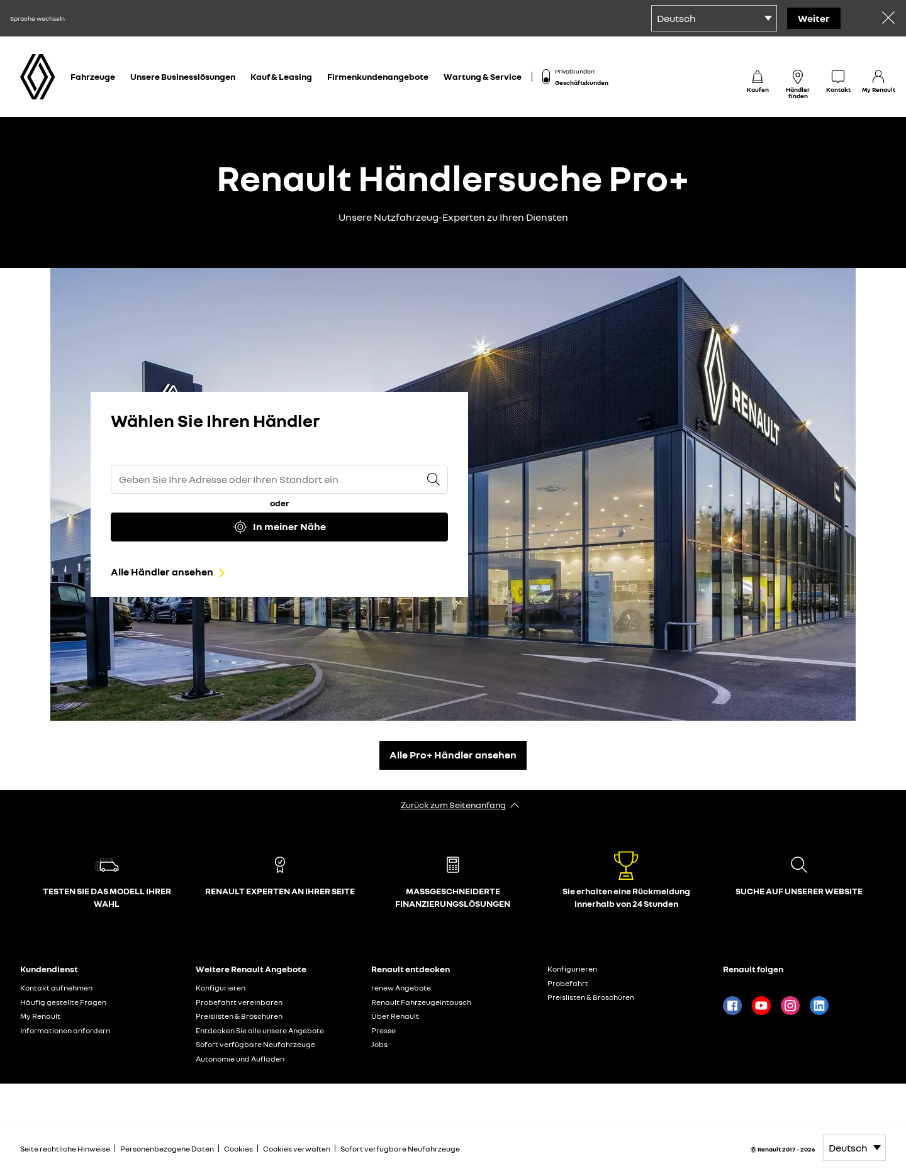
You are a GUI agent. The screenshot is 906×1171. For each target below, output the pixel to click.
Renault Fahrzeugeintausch (421, 1002)
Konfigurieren (220, 987)
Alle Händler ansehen (162, 572)
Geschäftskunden (581, 82)
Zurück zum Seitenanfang (453, 804)
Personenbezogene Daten (167, 1148)
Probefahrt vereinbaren (239, 1002)
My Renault (40, 1016)
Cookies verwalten (296, 1149)
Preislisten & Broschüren (239, 1016)
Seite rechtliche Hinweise (65, 1148)
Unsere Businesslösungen (182, 76)
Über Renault (395, 1016)
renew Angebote (401, 987)
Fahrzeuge (92, 76)
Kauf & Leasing (281, 76)
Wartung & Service (483, 76)
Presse (383, 1030)
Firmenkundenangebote (377, 76)
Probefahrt (567, 983)
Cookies (238, 1148)
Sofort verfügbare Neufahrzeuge (255, 1044)
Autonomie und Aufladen (240, 1058)
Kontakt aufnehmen (56, 987)
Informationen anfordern (65, 1030)
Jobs (379, 1044)
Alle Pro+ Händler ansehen (453, 754)
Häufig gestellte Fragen (63, 1002)
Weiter (814, 18)
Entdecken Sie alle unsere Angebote (260, 1030)
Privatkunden (575, 71)
